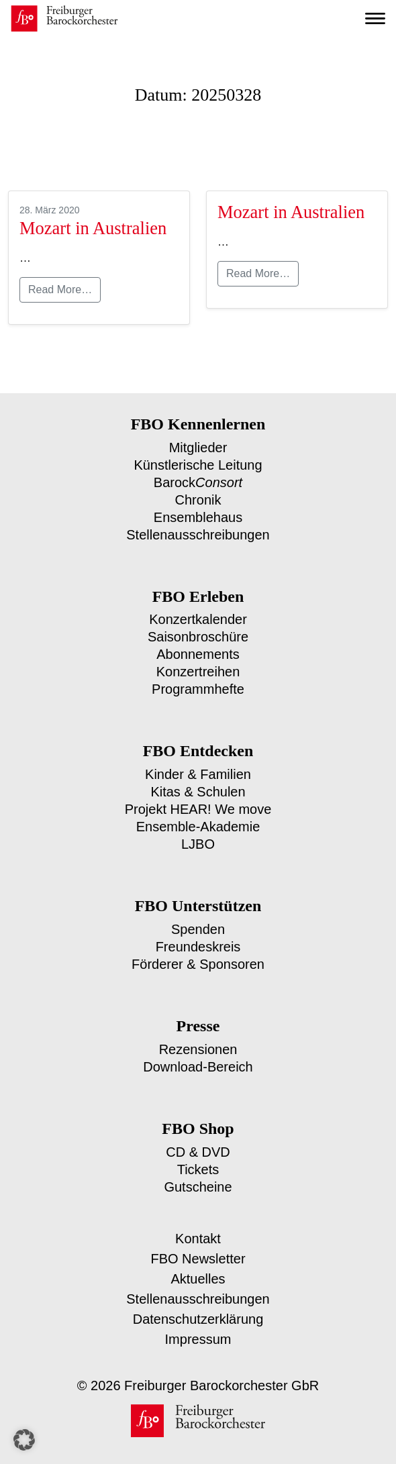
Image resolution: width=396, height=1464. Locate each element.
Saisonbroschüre (198, 631)
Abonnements (198, 648)
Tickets (198, 1154)
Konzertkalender (198, 615)
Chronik (198, 497)
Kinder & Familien (198, 766)
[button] (24, 1440)
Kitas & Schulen (198, 783)
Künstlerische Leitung (198, 464)
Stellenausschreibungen (198, 531)
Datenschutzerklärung (198, 1302)
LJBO (198, 833)
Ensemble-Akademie (198, 817)
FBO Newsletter (198, 1242)
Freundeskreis (198, 935)
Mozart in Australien (91, 228)
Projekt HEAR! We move (198, 800)
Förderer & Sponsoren (198, 951)
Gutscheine (198, 1171)
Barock (198, 480)
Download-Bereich (198, 1053)
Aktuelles (198, 1262)
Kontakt (198, 1222)
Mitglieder (198, 447)
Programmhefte (198, 682)
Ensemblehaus (198, 514)
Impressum (198, 1322)
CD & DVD (198, 1137)
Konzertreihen (198, 665)
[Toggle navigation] (375, 19)
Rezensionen (198, 1036)
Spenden (198, 918)
